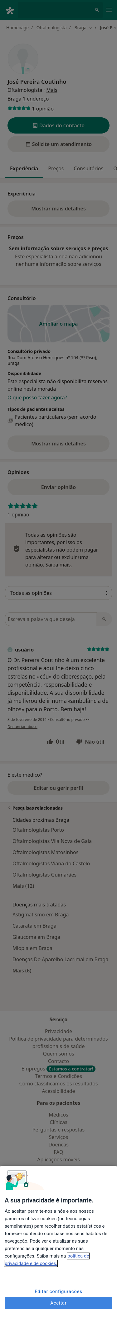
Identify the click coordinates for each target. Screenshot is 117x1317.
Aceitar (58, 1303)
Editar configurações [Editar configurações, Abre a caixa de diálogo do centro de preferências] (58, 1291)
